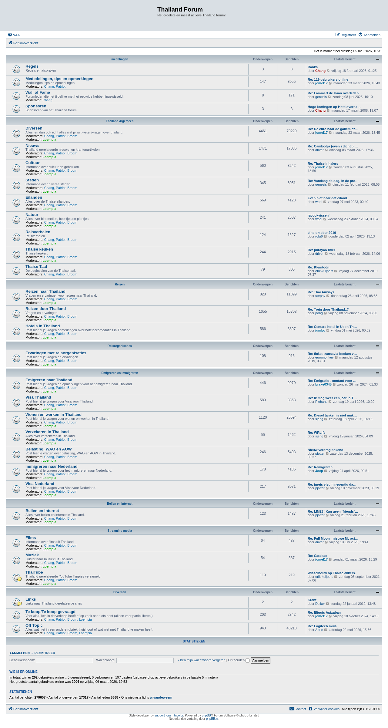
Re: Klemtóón (318, 267)
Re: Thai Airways (321, 292)
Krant (312, 600)
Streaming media (120, 530)
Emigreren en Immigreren (119, 373)
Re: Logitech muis (322, 626)
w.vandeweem (161, 697)
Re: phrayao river (321, 250)
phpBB (206, 715)
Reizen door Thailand (45, 308)
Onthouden (239, 660)
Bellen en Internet (42, 510)
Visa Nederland (39, 483)
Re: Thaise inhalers (323, 163)
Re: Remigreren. (320, 467)
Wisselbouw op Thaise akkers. (332, 573)
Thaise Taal (36, 266)
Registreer (44, 653)
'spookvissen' (318, 215)
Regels (31, 66)
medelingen (119, 59)
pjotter (320, 453)
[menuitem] (14, 35)
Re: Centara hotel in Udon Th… (332, 327)
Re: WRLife (317, 432)
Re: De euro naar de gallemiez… (333, 129)
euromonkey (324, 357)
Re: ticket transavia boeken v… (332, 354)
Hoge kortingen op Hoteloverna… (334, 107)
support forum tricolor (169, 715)
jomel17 (321, 83)
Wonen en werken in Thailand (53, 414)
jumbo (320, 330)
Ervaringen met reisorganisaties (55, 353)
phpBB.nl (212, 718)
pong (319, 313)
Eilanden (33, 197)
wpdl (318, 202)
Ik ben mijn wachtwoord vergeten (201, 660)
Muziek (32, 555)
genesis (321, 97)
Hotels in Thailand (42, 326)
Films (30, 537)
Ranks (313, 67)
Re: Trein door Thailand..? (328, 309)
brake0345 (323, 384)
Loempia (49, 139)
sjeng (319, 419)
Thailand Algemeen (119, 121)
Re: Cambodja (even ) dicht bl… (333, 146)
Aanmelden (19, 653)
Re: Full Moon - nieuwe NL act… (333, 538)
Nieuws (32, 145)
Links (30, 599)
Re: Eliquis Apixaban (324, 612)
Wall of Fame (37, 92)
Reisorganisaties (120, 346)
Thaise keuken (39, 249)
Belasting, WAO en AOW (48, 449)
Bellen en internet (119, 503)
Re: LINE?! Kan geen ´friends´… (333, 511)
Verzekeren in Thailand (47, 432)
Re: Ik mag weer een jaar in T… (332, 398)
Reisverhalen (37, 232)
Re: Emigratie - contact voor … (332, 381)
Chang (320, 70)
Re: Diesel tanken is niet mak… (332, 415)
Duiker (320, 603)
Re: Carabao (317, 556)
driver (319, 150)
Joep (319, 471)
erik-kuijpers (324, 271)
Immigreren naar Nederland (51, 466)
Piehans (321, 401)
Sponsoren (35, 106)
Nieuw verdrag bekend (325, 450)
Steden (32, 180)
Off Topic (34, 625)
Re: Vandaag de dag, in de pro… (333, 181)
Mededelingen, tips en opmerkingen (59, 78)
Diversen (33, 128)
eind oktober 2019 (322, 232)
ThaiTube (34, 572)
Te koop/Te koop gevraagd (50, 611)
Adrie (319, 630)
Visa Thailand (38, 397)
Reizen (120, 284)
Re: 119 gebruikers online (328, 79)
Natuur (31, 214)
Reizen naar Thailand (45, 291)
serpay (320, 296)
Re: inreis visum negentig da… (332, 484)
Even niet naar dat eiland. (328, 198)
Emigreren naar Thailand (48, 380)
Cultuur (32, 162)
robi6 (319, 236)
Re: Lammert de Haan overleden (333, 93)
